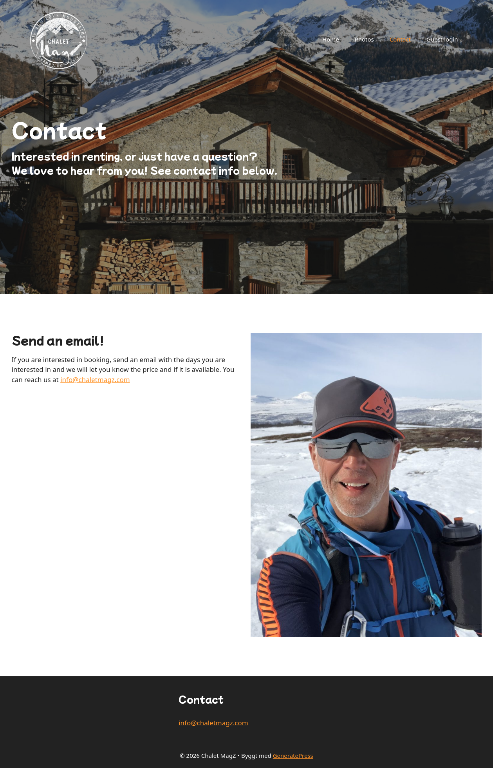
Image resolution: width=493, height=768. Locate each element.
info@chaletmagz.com (95, 379)
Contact (400, 39)
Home (330, 39)
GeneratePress (293, 755)
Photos (364, 39)
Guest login (442, 39)
